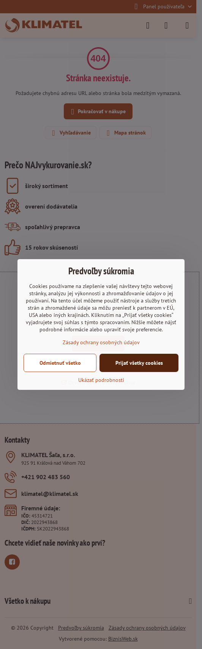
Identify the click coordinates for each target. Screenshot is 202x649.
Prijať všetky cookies (139, 362)
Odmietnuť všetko (60, 362)
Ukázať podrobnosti (101, 380)
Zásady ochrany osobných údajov (101, 342)
